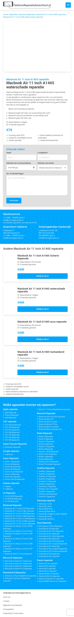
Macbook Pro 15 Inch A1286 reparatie (20, 521)
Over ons (6, 597)
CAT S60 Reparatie (12, 440)
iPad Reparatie (10, 412)
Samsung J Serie (45, 506)
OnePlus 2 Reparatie (47, 471)
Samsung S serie (45, 516)
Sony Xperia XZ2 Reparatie (49, 554)
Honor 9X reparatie (12, 477)
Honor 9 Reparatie (12, 474)
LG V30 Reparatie (11, 501)
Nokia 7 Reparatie (46, 456)
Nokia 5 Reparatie (46, 444)
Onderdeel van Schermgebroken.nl (17, 593)
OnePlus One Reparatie (48, 494)
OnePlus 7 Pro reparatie (48, 489)
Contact (6, 601)
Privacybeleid (8, 609)
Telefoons (9, 454)
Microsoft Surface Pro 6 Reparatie (18, 568)
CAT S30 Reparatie (12, 427)
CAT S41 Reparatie (12, 435)
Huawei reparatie (11, 483)
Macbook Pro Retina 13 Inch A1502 (18, 531)
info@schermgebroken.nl (13, 220)
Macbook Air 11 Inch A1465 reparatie (50, 14)
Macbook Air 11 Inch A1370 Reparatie (19, 508)
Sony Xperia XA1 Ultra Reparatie (51, 536)
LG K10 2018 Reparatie (14, 496)
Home (5, 14)
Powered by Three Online (13, 613)
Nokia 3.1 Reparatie (46, 441)
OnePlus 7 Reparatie (47, 491)
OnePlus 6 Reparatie (47, 484)
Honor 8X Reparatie (13, 469)
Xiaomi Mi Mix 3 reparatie (49, 573)
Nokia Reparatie (44, 433)
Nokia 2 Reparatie (46, 436)
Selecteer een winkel (46, 163)
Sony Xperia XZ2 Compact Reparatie (53, 549)
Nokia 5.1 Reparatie (46, 446)
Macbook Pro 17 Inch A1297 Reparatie (20, 523)
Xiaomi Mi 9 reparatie (47, 568)
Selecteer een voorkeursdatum (18, 163)
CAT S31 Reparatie (12, 430)
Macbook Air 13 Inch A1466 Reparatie (19, 516)
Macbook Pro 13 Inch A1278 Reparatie (20, 518)
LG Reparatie (9, 493)
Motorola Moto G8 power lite (50, 429)
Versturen (14, 200)
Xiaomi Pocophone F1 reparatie (51, 578)
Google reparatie (11, 451)
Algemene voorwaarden (12, 605)
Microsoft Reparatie (12, 557)
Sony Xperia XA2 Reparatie (49, 539)
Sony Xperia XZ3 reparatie (49, 556)
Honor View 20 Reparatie (15, 479)
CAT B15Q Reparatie (13, 425)
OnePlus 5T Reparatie (47, 481)
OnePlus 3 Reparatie (47, 474)
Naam (8, 153)
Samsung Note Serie (47, 511)
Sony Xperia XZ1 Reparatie (49, 546)
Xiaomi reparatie (45, 560)
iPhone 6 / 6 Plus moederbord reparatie (20, 576)
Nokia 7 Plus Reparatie (48, 454)
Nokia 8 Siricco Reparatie (48, 461)
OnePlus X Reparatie (47, 496)
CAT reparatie (9, 421)
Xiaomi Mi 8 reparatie (47, 566)
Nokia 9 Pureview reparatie (49, 464)
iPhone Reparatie (12, 415)
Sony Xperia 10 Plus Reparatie (50, 526)
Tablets (8, 486)
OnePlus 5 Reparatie (47, 479)
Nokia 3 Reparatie (46, 439)
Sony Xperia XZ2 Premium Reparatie (53, 551)
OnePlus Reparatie (46, 468)
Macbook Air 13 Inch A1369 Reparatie (19, 513)
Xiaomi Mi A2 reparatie (48, 571)
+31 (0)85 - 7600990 (11, 217)
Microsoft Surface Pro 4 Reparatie (18, 563)
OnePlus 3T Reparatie (47, 476)
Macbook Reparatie (27, 14)
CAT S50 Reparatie (12, 437)
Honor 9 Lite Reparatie (14, 472)
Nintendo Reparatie (13, 447)
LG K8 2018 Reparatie (13, 499)
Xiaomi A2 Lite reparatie (48, 563)
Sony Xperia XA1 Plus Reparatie (51, 531)
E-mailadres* (43, 153)
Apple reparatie (10, 409)
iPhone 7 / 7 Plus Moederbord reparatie (54, 409)
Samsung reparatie (46, 500)
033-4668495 (44, 235)
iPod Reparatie (10, 417)
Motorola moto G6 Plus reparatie (52, 416)
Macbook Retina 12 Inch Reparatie (18, 554)
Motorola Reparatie (46, 413)
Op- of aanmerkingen (14, 173)
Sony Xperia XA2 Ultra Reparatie (51, 541)
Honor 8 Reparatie (12, 464)
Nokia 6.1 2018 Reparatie (48, 451)
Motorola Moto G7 (46, 419)
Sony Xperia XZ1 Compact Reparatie (53, 544)
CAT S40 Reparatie (12, 432)
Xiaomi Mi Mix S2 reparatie (49, 576)
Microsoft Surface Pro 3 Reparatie (18, 561)
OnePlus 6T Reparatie (47, 486)
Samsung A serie (45, 504)
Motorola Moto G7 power (49, 427)
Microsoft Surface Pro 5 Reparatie (18, 566)
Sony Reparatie (44, 523)
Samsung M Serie (46, 509)
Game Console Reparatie (15, 444)
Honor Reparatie (11, 458)
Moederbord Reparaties (14, 572)
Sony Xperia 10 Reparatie (49, 528)
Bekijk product (42, 276)
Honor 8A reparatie (12, 466)
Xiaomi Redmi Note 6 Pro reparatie (52, 581)
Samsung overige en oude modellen (53, 514)
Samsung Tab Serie (46, 519)
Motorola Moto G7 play (48, 421)
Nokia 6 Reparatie (46, 449)
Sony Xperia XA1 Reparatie (49, 533)
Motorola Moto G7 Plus (48, 424)
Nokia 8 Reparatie (46, 459)
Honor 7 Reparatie (12, 461)
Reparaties (13, 14)
